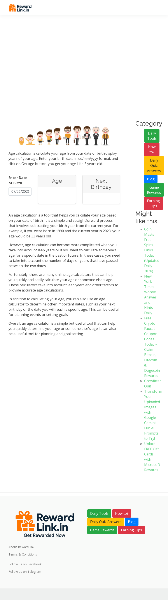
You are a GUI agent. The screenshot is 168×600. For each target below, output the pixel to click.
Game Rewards (154, 190)
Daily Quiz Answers (154, 165)
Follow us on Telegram (25, 571)
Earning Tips (153, 203)
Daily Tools (152, 136)
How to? (152, 149)
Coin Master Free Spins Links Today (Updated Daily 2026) (151, 250)
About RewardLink (21, 547)
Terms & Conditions (23, 554)
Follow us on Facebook (25, 564)
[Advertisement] (84, 74)
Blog (151, 179)
